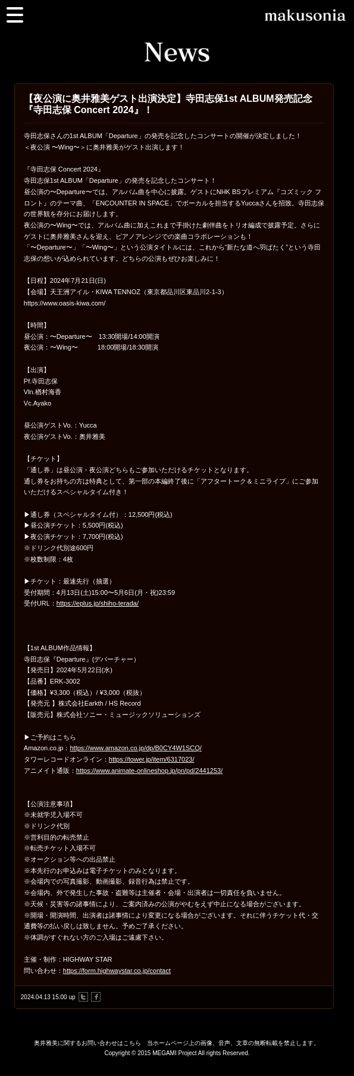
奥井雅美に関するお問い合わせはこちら (87, 1043)
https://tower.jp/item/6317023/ (152, 759)
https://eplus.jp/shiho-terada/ (98, 603)
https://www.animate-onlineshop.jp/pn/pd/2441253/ (149, 770)
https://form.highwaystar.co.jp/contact (117, 970)
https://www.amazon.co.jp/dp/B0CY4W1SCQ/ (135, 747)
